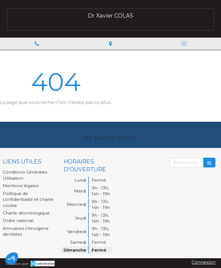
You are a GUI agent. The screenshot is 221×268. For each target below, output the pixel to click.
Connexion (203, 262)
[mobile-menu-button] (184, 43)
